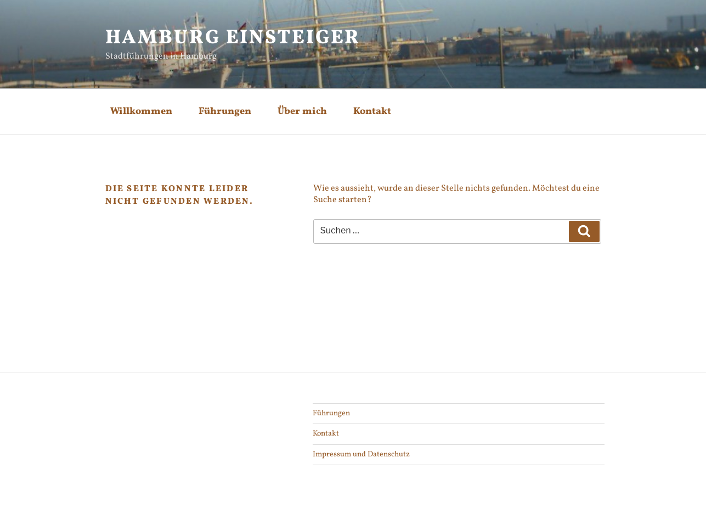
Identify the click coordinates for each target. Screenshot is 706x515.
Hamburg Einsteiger (233, 38)
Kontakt (372, 111)
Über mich (302, 111)
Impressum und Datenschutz (361, 454)
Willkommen (141, 111)
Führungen (225, 111)
